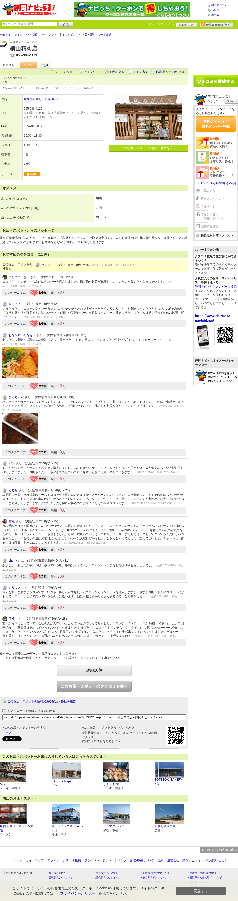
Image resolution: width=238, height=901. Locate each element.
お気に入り (117, 72)
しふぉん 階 (111, 784)
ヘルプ (215, 10)
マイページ (208, 206)
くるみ (13, 490)
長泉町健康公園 (165, 826)
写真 (45, 65)
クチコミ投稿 (72, 860)
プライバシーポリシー (99, 860)
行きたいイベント (213, 198)
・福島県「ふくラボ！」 (59, 877)
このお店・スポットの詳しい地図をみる (149, 148)
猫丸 (12, 521)
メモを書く (140, 72)
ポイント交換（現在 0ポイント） (214, 216)
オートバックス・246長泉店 (67, 828)
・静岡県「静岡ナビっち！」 (156, 873)
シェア (6, 733)
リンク (122, 860)
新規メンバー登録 (216, 24)
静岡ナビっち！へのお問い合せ (203, 860)
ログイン (186, 24)
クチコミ (28, 65)
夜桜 (12, 618)
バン (44, 265)
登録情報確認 (210, 226)
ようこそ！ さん (161, 23)
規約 (160, 860)
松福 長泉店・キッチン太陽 (16, 828)
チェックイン (93, 72)
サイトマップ (35, 860)
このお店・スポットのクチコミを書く (94, 686)
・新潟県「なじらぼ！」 (106, 877)
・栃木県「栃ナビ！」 (58, 873)
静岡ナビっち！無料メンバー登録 (216, 123)
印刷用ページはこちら (171, 72)
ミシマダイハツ (113, 826)
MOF (3, 784)
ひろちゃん (16, 397)
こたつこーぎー (19, 277)
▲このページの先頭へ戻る (219, 850)
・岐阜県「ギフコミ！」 (153, 877)
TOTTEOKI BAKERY (168, 779)
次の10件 (94, 670)
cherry (13, 560)
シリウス (15, 587)
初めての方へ (218, 5)
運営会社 (173, 860)
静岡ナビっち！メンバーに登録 (216, 286)
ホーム (215, 14)
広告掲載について (142, 860)
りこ (12, 304)
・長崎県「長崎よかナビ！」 (203, 873)
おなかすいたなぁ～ (22, 335)
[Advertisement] (215, 50)
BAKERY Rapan (62, 781)
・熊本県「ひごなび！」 (106, 873)
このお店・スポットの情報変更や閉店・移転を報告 (41, 701)
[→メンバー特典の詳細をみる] (216, 183)
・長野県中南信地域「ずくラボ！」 (207, 877)
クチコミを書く (65, 72)
